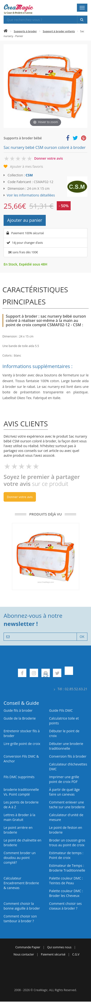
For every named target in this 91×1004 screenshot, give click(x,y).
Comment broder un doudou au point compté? (20, 858)
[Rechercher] (82, 20)
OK (82, 636)
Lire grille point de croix (22, 743)
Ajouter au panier (24, 220)
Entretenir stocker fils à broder (22, 733)
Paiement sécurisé (53, 954)
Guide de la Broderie (20, 718)
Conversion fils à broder (67, 756)
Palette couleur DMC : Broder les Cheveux (66, 893)
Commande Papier (27, 947)
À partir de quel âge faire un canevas (64, 792)
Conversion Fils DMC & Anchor (21, 758)
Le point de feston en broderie (65, 830)
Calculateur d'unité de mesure (66, 817)
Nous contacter (23, 954)
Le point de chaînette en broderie (22, 842)
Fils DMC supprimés (19, 777)
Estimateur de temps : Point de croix (66, 855)
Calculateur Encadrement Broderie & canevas (21, 883)
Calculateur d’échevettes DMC (68, 766)
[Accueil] (6, 31)
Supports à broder (25, 31)
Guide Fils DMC (61, 710)
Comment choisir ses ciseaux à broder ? (65, 906)
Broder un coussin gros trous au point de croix (67, 842)
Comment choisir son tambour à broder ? (20, 918)
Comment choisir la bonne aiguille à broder (22, 906)
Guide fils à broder (18, 710)
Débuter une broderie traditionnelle (66, 746)
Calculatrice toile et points (64, 720)
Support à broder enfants (59, 31)
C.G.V (76, 954)
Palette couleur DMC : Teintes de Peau (66, 880)
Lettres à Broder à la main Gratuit (19, 817)
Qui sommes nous (59, 947)
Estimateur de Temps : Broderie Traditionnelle (67, 868)
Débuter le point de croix (64, 733)
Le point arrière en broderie (18, 830)
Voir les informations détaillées (31, 195)
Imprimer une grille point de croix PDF (64, 779)
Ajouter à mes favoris (26, 166)
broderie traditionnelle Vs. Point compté (21, 792)
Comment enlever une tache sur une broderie (67, 804)
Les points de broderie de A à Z (21, 804)
